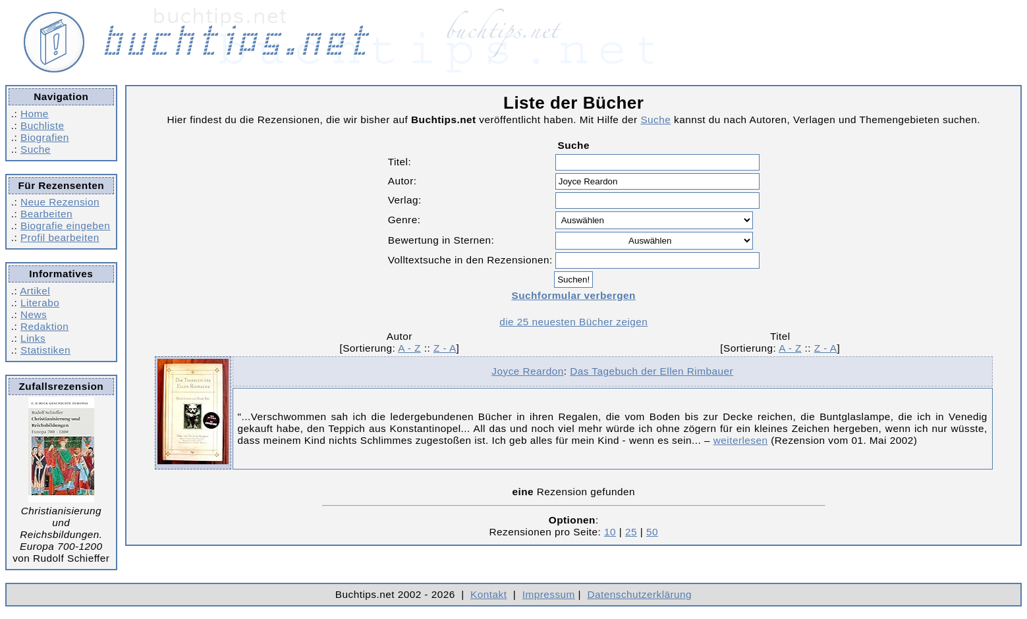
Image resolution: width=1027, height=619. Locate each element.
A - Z (409, 348)
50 (652, 531)
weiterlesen (740, 440)
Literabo (39, 302)
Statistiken (45, 350)
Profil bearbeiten (59, 237)
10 (610, 531)
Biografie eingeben (65, 225)
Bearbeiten (46, 213)
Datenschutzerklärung (640, 594)
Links (32, 338)
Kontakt (488, 594)
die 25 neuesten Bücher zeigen (573, 321)
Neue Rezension (59, 201)
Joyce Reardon (527, 371)
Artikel (35, 290)
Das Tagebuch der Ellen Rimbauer (651, 371)
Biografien (44, 137)
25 (631, 531)
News (33, 314)
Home (34, 113)
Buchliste (42, 125)
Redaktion (44, 326)
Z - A (445, 348)
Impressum (548, 594)
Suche (35, 149)
